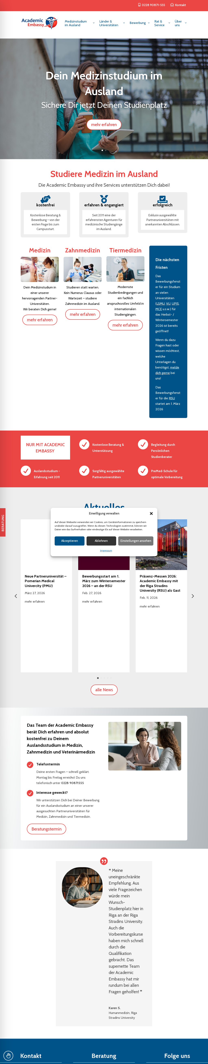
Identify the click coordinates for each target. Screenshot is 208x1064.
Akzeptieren (69, 541)
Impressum (106, 550)
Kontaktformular (104, 1032)
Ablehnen (101, 541)
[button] (151, 513)
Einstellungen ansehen (135, 541)
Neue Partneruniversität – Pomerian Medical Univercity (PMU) (45, 581)
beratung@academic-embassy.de (31, 1032)
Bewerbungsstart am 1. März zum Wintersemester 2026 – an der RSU (103, 581)
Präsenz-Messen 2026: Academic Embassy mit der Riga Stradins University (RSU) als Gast (160, 583)
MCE (158, 309)
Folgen (161, 1012)
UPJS (175, 303)
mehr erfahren (104, 124)
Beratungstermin (46, 769)
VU (168, 303)
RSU (172, 398)
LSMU (160, 303)
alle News (104, 630)
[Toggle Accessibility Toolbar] (8, 1055)
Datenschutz (113, 1056)
